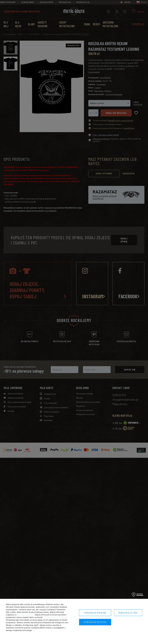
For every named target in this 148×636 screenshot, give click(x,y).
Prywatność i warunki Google (55, 617)
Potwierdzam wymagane (95, 613)
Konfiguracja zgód (128, 613)
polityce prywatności (25, 615)
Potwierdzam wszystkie (95, 622)
